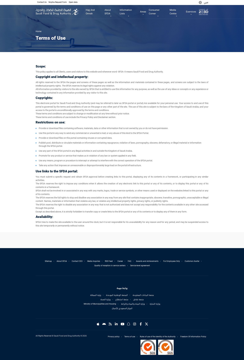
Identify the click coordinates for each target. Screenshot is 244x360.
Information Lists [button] (126, 12)
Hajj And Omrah (90, 12)
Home (38, 31)
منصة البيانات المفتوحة (143, 295)
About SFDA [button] (108, 12)
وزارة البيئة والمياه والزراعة (133, 304)
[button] (200, 2)
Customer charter (192, 261)
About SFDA (62, 261)
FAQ (129, 261)
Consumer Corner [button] (154, 12)
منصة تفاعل (138, 299)
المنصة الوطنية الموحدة (117, 295)
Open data (73, 2)
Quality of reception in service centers (109, 265)
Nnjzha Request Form (58, 2)
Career (120, 261)
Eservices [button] (191, 11)
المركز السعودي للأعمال (122, 308)
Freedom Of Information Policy (193, 337)
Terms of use (129, 337)
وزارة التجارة (155, 304)
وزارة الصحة (105, 299)
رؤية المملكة (95, 295)
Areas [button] (143, 11)
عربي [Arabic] (206, 2)
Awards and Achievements (147, 261)
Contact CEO (77, 261)
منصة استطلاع (121, 299)
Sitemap (48, 261)
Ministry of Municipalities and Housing (100, 304)
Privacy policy (114, 337)
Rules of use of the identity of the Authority (158, 337)
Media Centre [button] (173, 12)
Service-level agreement (140, 265)
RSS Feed (109, 261)
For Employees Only (171, 261)
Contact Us (42, 2)
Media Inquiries (93, 261)
